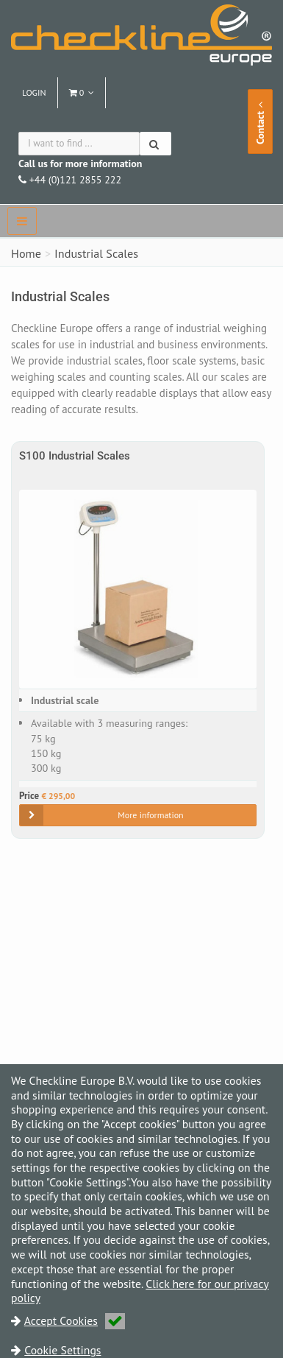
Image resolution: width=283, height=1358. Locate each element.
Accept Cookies (74, 1320)
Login (34, 92)
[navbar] (22, 221)
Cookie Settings (62, 1350)
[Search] (155, 143)
